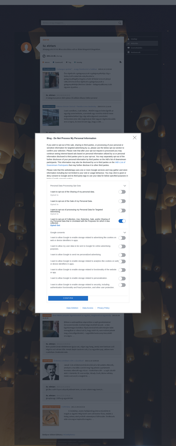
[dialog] (88, 223)
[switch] (122, 192)
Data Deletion (72, 308)
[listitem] (88, 185)
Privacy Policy (103, 308)
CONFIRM (68, 298)
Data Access (87, 308)
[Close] (135, 138)
